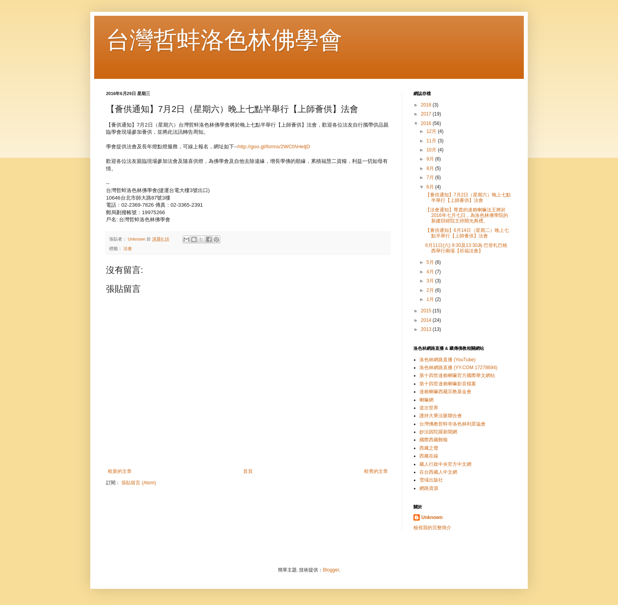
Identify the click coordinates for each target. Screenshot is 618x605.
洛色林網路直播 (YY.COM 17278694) (458, 367)
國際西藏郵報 (433, 440)
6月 (430, 187)
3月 (430, 281)
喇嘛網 (426, 400)
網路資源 (428, 488)
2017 (427, 114)
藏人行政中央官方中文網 (445, 464)
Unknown (432, 517)
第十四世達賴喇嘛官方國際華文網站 (457, 375)
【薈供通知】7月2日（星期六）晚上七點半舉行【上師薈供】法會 (468, 197)
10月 (432, 150)
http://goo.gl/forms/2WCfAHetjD (274, 146)
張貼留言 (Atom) (138, 482)
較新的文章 (120, 471)
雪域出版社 (431, 480)
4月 (430, 271)
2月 (430, 290)
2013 (427, 329)
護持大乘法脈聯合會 (440, 415)
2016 (427, 123)
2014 (427, 320)
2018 (427, 105)
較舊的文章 (376, 471)
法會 (127, 248)
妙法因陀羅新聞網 (438, 432)
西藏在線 (428, 456)
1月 (430, 299)
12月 (432, 131)
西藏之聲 (428, 448)
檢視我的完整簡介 (432, 527)
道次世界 (428, 408)
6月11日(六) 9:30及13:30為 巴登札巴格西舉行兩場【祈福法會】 (466, 248)
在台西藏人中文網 (438, 472)
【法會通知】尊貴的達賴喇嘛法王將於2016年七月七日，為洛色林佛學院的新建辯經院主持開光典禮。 (466, 215)
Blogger (331, 570)
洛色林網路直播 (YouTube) (447, 359)
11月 (432, 141)
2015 (427, 311)
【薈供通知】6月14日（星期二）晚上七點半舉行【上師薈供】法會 (467, 233)
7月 (430, 177)
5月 (430, 262)
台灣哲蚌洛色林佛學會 (224, 40)
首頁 (248, 471)
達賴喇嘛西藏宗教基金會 (445, 391)
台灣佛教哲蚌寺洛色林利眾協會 (452, 424)
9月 (430, 159)
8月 (430, 168)
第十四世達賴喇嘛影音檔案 (447, 384)
